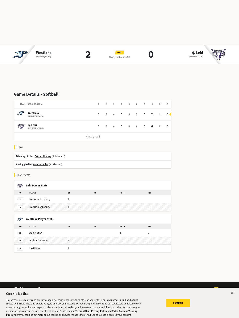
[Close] (233, 296)
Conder (36, 232)
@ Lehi (197, 52)
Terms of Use (82, 313)
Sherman (38, 240)
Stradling (39, 199)
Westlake (43, 52)
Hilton (35, 248)
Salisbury (39, 207)
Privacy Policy (99, 313)
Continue (178, 305)
